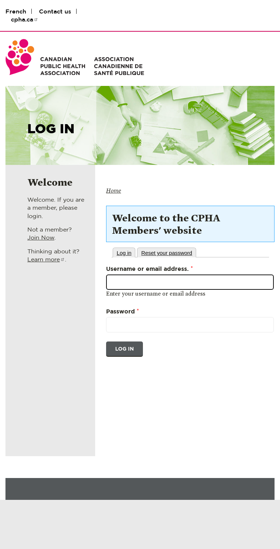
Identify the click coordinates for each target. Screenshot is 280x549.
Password (122, 311)
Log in (124, 253)
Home (113, 190)
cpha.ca (24, 19)
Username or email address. (149, 268)
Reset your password (166, 253)
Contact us (55, 11)
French (15, 11)
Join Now (40, 237)
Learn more (46, 259)
